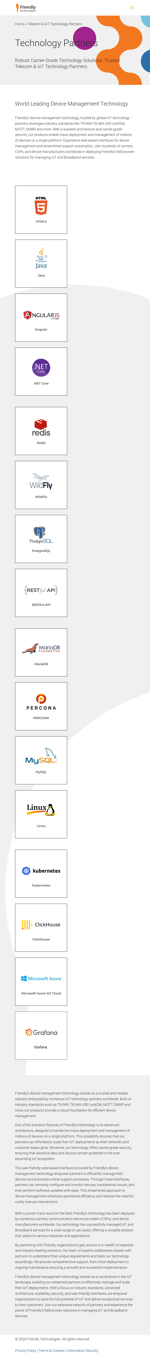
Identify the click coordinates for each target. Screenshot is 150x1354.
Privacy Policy (25, 1351)
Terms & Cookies (51, 1351)
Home (19, 24)
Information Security (82, 1351)
